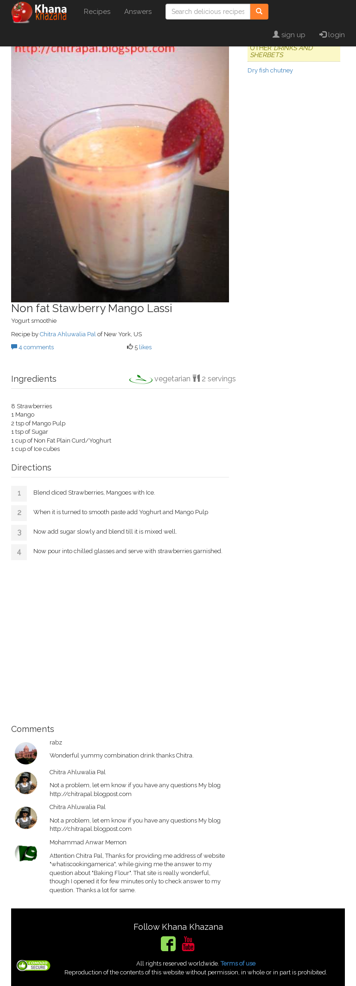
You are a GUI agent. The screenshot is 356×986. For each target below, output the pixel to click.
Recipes (97, 11)
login (332, 35)
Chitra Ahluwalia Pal (68, 334)
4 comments (32, 347)
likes (145, 347)
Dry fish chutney (270, 70)
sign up (289, 35)
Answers (138, 11)
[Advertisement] (120, 638)
